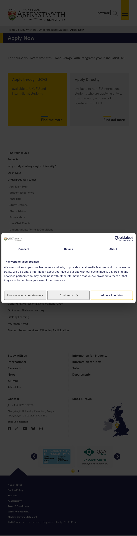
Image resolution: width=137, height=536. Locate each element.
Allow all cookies (112, 295)
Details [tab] (68, 249)
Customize (69, 295)
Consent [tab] (23, 249)
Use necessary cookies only (25, 295)
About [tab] (113, 249)
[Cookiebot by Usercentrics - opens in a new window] (117, 238)
